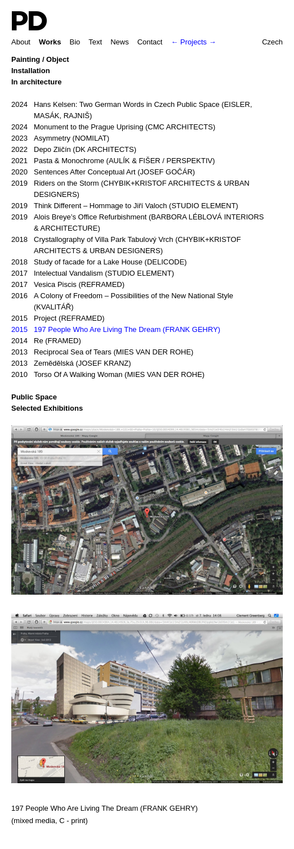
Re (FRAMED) (46, 341)
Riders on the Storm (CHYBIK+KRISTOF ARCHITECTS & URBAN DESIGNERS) (130, 188)
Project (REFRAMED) (58, 318)
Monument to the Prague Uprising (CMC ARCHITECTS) (113, 127)
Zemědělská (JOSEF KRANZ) (71, 363)
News (119, 42)
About (20, 42)
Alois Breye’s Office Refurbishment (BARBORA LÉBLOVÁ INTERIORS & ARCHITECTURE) (137, 222)
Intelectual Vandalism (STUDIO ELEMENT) (92, 273)
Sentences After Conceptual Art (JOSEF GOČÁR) (103, 172)
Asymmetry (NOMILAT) (60, 138)
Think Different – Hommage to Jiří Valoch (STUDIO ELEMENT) (124, 206)
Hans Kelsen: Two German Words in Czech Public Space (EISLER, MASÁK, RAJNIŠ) (131, 109)
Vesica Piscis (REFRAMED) (67, 284)
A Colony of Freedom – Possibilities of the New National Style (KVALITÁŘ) (122, 300)
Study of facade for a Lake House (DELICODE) (99, 262)
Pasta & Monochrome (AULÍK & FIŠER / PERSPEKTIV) (113, 161)
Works (50, 42)
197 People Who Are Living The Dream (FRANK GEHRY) (115, 329)
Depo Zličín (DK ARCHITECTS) (73, 149)
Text (95, 42)
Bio (74, 42)
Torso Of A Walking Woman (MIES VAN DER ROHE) (107, 374)
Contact (150, 42)
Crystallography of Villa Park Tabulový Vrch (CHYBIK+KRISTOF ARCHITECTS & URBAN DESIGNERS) (126, 244)
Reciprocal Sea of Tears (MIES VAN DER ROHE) (102, 352)
